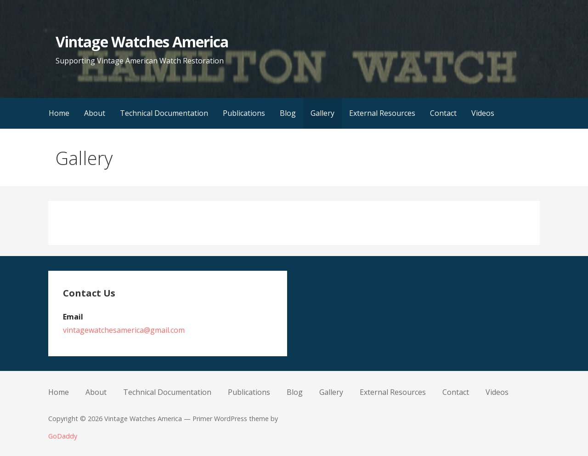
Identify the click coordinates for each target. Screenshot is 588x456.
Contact (443, 113)
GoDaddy (62, 436)
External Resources (382, 113)
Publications (244, 113)
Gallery (322, 113)
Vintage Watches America (142, 41)
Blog (288, 113)
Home (59, 113)
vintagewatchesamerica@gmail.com (124, 330)
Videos (482, 113)
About (94, 113)
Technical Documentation (164, 113)
